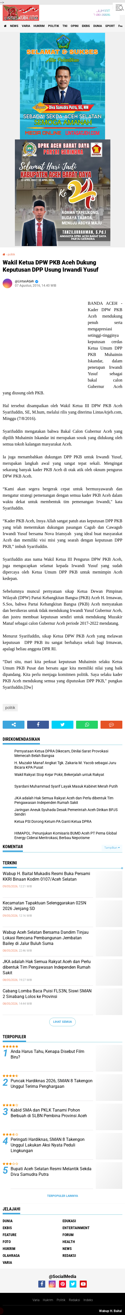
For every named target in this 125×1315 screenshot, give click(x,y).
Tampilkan (112, 847)
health (68, 1242)
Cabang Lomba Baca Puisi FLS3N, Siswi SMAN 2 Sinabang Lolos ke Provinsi (47, 993)
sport (110, 26)
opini (74, 26)
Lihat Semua (62, 1022)
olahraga (11, 1255)
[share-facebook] (38, 725)
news (14, 26)
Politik (61, 1300)
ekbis (86, 26)
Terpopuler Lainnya (62, 1196)
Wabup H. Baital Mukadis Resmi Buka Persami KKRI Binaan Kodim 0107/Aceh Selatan (46, 876)
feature (9, 1235)
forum (68, 1235)
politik (53, 26)
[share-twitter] (62, 725)
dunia (97, 26)
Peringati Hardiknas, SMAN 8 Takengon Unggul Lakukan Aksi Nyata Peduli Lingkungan (48, 1145)
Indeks (88, 1300)
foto (7, 1242)
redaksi (69, 1255)
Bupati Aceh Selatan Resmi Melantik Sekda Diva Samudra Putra (51, 1171)
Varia (35, 1300)
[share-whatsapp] (87, 725)
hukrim (39, 26)
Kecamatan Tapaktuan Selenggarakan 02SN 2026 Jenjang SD (44, 905)
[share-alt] (13, 725)
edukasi (69, 1221)
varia (26, 26)
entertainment (76, 1228)
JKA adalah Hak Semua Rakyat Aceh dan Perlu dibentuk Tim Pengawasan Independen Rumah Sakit (47, 967)
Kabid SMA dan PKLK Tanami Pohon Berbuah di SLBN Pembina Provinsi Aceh (49, 1113)
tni (64, 26)
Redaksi (74, 1300)
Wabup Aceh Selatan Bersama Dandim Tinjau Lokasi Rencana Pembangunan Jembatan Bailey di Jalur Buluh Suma (46, 938)
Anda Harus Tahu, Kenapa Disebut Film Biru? (47, 1054)
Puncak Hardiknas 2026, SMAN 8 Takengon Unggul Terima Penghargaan (52, 1083)
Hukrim (48, 1300)
